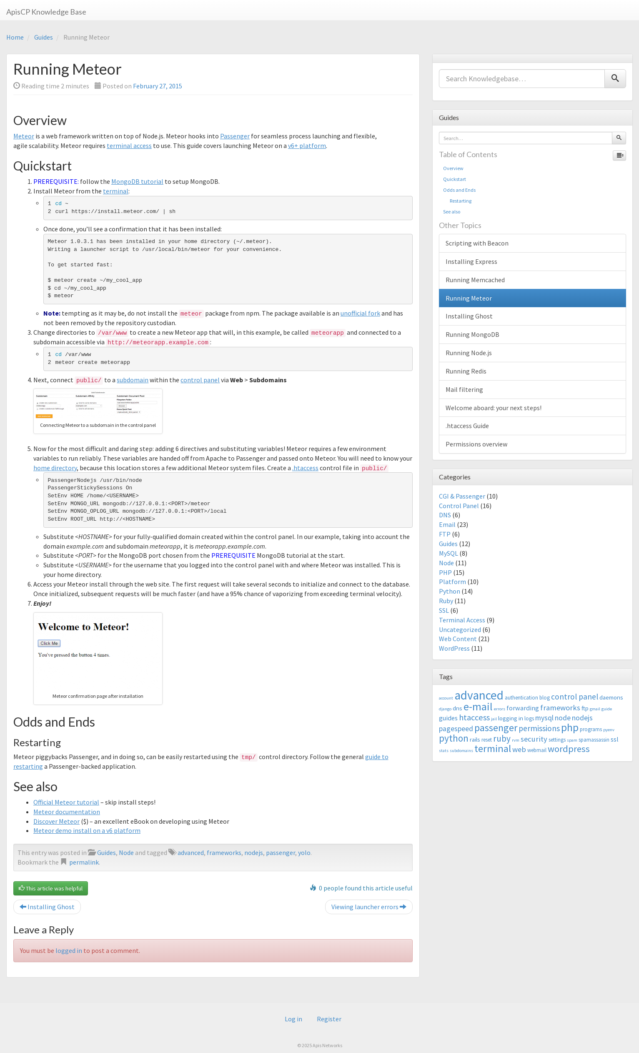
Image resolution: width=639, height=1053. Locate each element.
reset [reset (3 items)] (486, 739)
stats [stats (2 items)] (444, 750)
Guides (43, 37)
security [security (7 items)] (534, 739)
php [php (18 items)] (570, 727)
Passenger (235, 136)
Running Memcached (475, 280)
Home (15, 37)
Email (447, 524)
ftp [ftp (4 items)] (585, 708)
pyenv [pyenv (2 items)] (608, 729)
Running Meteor (469, 298)
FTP (445, 534)
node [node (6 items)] (563, 717)
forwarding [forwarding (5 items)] (522, 708)
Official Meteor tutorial (66, 802)
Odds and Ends (459, 190)
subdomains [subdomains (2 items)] (461, 750)
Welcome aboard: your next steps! (493, 408)
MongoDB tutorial (137, 181)
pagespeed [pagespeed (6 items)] (456, 728)
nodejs (253, 852)
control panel (200, 380)
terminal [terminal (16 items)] (492, 748)
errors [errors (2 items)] (499, 709)
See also (451, 211)
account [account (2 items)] (446, 698)
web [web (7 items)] (519, 749)
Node (126, 852)
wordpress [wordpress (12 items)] (569, 749)
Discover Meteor (56, 821)
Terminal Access (462, 620)
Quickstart (454, 179)
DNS (445, 515)
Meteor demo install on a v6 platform (86, 830)
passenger (280, 852)
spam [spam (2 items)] (572, 740)
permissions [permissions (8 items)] (539, 728)
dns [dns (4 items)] (457, 708)
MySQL (448, 553)
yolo (304, 852)
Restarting (457, 201)
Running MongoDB (472, 334)
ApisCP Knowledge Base (46, 11)
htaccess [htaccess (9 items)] (474, 717)
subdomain (132, 380)
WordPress (454, 648)
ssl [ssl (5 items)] (615, 739)
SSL (444, 610)
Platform (452, 581)
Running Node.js (469, 352)
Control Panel (459, 505)
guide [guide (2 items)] (606, 709)
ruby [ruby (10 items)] (502, 738)
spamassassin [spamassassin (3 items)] (594, 739)
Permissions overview (476, 444)
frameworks (224, 852)
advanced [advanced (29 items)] (479, 695)
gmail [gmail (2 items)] (595, 709)
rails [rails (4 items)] (475, 739)
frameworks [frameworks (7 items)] (560, 707)
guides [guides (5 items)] (448, 718)
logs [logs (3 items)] (529, 718)
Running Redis (466, 371)
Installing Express (471, 261)
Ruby (446, 601)
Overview (453, 168)
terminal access (129, 145)
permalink (84, 862)
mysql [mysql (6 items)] (544, 717)
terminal (115, 191)
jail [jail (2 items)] (494, 719)
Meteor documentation (66, 811)
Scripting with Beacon (477, 243)
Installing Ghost (47, 907)
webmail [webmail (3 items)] (536, 750)
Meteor (23, 136)
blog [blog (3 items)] (544, 697)
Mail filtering (464, 389)
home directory (55, 468)
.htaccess (305, 468)
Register (329, 1019)
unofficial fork (360, 313)
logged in (68, 950)
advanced (191, 852)
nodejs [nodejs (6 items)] (582, 717)
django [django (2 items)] (445, 709)
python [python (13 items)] (454, 738)
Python (449, 591)
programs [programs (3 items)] (591, 729)
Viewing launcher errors (368, 907)
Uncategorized (460, 629)
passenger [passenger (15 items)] (495, 727)
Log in (293, 1019)
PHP (445, 572)
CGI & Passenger (462, 496)
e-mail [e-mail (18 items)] (478, 706)
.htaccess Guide (467, 425)
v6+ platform (307, 145)
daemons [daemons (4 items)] (611, 697)
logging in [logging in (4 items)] (510, 718)
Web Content (458, 638)
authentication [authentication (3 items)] (521, 697)
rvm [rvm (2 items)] (515, 740)
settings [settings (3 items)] (557, 739)
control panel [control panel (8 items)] (574, 697)
